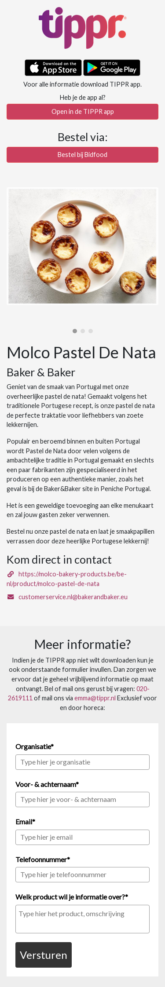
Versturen (43, 954)
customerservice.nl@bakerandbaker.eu (67, 597)
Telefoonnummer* (42, 859)
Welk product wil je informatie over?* (71, 896)
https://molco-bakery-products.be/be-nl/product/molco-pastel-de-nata (67, 578)
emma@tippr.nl (95, 698)
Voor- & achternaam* (47, 784)
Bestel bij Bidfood (82, 154)
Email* (25, 821)
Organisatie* (34, 746)
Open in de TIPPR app (82, 111)
